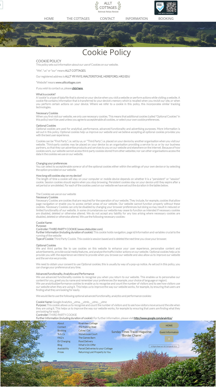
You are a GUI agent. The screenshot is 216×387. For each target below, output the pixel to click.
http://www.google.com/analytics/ (153, 318)
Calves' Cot (85, 330)
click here (77, 88)
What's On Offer (87, 344)
